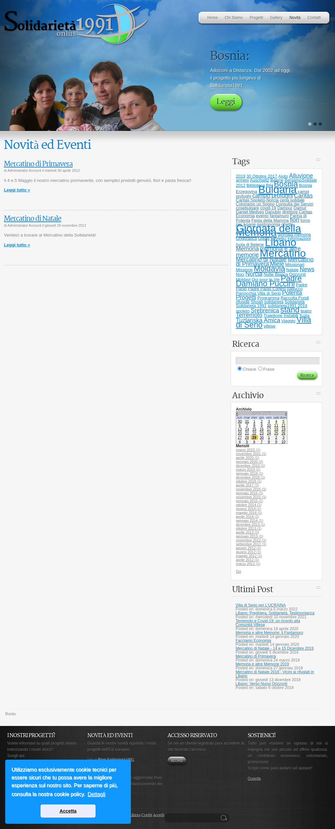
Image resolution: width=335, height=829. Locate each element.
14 (247, 429)
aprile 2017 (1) (247, 485)
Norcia (253, 274)
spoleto (243, 311)
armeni (242, 180)
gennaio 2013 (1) (249, 536)
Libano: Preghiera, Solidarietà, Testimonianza (275, 613)
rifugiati (243, 301)
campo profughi (272, 195)
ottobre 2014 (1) (248, 505)
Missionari (295, 264)
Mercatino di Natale (32, 218)
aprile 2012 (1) (247, 560)
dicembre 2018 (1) (250, 477)
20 (240, 433)
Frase (268, 369)
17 (269, 429)
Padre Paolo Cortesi (267, 288)
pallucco (295, 288)
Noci (240, 274)
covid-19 (268, 207)
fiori (294, 220)
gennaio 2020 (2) (249, 462)
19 (283, 429)
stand (290, 309)
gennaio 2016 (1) (249, 493)
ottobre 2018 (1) (248, 481)
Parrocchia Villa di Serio (258, 293)
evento (262, 215)
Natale (292, 269)
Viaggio (288, 320)
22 (254, 433)
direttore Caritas (297, 211)
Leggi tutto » (17, 189)
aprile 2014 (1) (247, 517)
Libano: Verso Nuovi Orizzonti (261, 683)
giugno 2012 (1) (248, 552)
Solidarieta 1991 (251, 305)
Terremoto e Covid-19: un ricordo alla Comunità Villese (268, 623)
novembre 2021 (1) (251, 454)
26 (283, 433)
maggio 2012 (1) (249, 556)
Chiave (249, 369)
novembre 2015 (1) (251, 497)
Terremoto (249, 315)
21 (247, 433)
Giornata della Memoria (268, 230)
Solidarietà (295, 301)
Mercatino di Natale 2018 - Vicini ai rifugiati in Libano (275, 674)
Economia (245, 215)
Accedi (177, 760)
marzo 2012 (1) (248, 564)
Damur (299, 207)
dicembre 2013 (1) (250, 524)
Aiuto (283, 176)
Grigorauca (246, 238)
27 (240, 437)
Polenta (292, 293)
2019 (240, 176)
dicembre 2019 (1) (250, 465)
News (307, 269)
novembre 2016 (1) (251, 489)
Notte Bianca (276, 274)
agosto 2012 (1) (248, 548)
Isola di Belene (250, 244)
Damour (284, 207)
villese (269, 326)
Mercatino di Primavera (38, 164)
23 (262, 433)
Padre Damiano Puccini (269, 281)
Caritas (303, 195)
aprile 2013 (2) (247, 532)
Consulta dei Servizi (294, 204)
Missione (244, 269)
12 (283, 425)
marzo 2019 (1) (248, 469)
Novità (10, 714)
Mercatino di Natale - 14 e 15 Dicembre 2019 (275, 648)
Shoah (257, 301)
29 (254, 437)
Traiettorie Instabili (280, 315)
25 (276, 433)
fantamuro (279, 215)
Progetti (246, 297)
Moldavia (269, 268)
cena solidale (292, 200)
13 (240, 429)
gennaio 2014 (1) (249, 520)
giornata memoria (294, 234)
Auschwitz (259, 180)
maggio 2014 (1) (249, 513)
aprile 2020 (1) (247, 458)
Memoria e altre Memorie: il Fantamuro (269, 632)
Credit (146, 815)
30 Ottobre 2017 (261, 176)
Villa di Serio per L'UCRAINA (261, 605)
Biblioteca (255, 185)
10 (269, 425)
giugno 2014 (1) (248, 509)
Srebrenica (265, 310)
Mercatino (283, 253)
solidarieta (273, 301)
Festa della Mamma (270, 220)
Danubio (273, 211)
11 (276, 425)
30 (240, 421)
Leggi (226, 101)
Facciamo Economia (253, 640)
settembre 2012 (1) (251, 544)
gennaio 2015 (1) (249, 501)
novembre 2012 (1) (251, 540)
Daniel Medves (250, 211)
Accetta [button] (68, 811)
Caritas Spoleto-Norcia (257, 200)
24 (269, 433)
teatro (306, 311)
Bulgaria (277, 189)
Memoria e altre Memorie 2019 (262, 664)
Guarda (254, 778)
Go (238, 571)
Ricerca (225, 817)
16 (262, 429)
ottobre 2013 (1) (248, 528)
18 (276, 429)
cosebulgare (247, 207)
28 (247, 437)
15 (254, 429)
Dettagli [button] (96, 794)
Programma (268, 297)
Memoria (247, 248)
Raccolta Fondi (295, 297)
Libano (280, 242)
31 (247, 421)
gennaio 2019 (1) (249, 473)
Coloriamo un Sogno (255, 204)
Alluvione (301, 175)
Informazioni (299, 238)
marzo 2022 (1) (248, 450)
